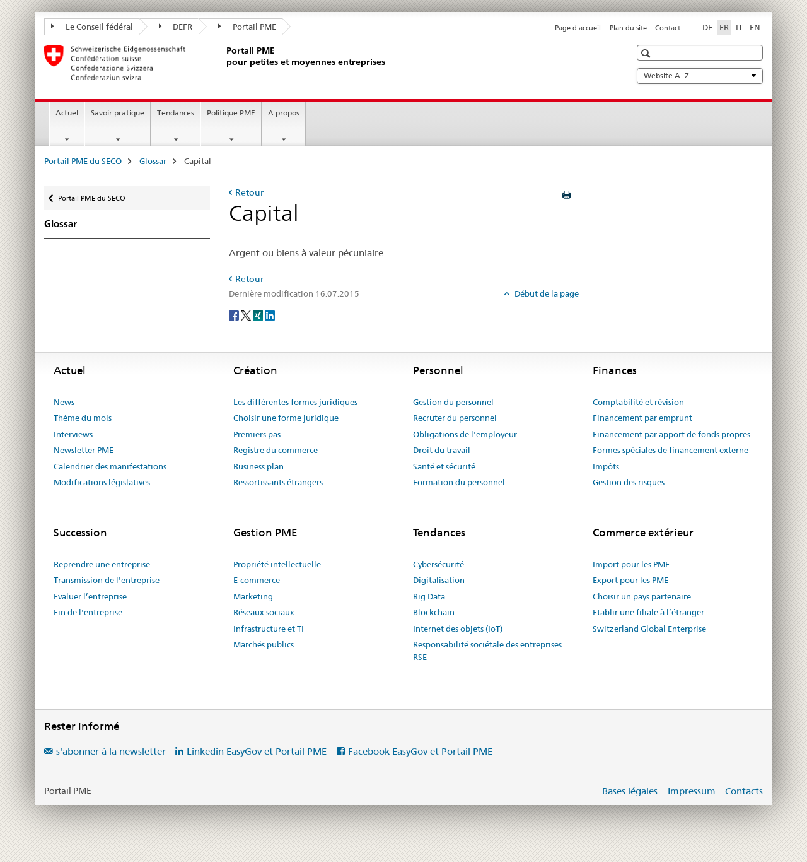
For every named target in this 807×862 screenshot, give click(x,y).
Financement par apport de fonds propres (671, 434)
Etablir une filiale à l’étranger (648, 612)
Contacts (744, 791)
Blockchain (434, 612)
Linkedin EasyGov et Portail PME (257, 751)
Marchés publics (263, 644)
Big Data (429, 596)
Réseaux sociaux (263, 612)
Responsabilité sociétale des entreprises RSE (487, 650)
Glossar (152, 161)
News (64, 402)
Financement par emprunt (642, 418)
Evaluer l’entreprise (90, 596)
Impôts (606, 466)
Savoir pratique (117, 112)
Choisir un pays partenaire (642, 596)
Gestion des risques (629, 482)
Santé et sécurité (444, 466)
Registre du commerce (275, 450)
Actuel (66, 112)
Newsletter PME (83, 450)
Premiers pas (257, 434)
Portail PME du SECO (83, 161)
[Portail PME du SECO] (224, 62)
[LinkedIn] (270, 314)
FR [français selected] (724, 27)
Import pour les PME (631, 564)
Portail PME (247, 26)
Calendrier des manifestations (110, 466)
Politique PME (231, 112)
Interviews (73, 434)
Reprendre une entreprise (102, 564)
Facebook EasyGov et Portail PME (420, 751)
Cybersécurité (438, 564)
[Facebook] (235, 314)
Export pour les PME (630, 580)
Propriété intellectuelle (277, 564)
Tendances (175, 112)
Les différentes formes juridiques (295, 402)
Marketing (253, 596)
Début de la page (546, 293)
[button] (647, 53)
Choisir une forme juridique (286, 418)
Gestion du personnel (453, 402)
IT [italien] (739, 27)
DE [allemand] (707, 27)
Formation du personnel (459, 482)
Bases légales (630, 791)
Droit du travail (441, 450)
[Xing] (259, 314)
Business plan (258, 466)
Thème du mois (83, 418)
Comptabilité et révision (638, 402)
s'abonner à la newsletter (111, 751)
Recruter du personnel (455, 418)
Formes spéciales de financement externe (670, 450)
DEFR (176, 26)
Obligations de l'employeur (465, 434)
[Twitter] (247, 314)
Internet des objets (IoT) (457, 628)
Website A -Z (700, 76)
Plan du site (628, 27)
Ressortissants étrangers (278, 482)
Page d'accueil (578, 27)
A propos (283, 112)
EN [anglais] (755, 27)
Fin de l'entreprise (88, 612)
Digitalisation (439, 580)
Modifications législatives (102, 482)
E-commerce (256, 580)
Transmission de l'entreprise (107, 580)
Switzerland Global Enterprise (649, 628)
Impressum (692, 791)
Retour (249, 192)
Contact (667, 27)
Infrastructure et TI (268, 628)
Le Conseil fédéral (92, 26)
